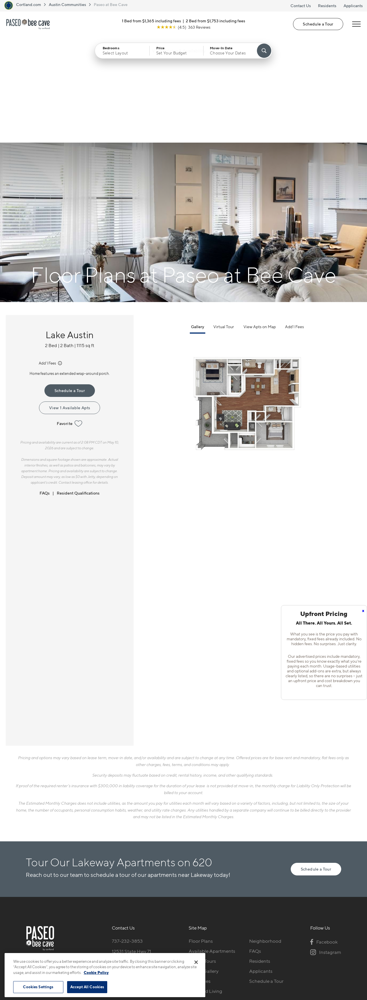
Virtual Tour (223, 221)
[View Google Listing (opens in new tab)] (183, 27)
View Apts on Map (259, 221)
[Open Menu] (356, 24)
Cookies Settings (38, 987)
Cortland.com (28, 4)
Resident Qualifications (78, 387)
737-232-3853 (127, 835)
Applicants (353, 5)
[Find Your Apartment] (264, 51)
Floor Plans (201, 835)
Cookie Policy (96, 972)
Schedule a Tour (318, 24)
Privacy (156, 946)
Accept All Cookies (87, 987)
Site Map (209, 946)
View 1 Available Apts (69, 302)
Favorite (69, 318)
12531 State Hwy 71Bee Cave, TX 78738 (133, 849)
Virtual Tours (202, 856)
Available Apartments (212, 846)
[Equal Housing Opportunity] (115, 867)
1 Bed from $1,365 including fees (151, 21)
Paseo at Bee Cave (111, 4)
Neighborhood (265, 835)
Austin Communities (67, 4)
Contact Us (300, 5)
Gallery (197, 221)
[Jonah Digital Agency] (328, 942)
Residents (327, 5)
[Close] (196, 962)
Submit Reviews (182, 946)
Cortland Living (205, 886)
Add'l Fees (51, 257)
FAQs (45, 387)
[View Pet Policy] (148, 867)
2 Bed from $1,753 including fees (215, 21)
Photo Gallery (203, 866)
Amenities (199, 876)
